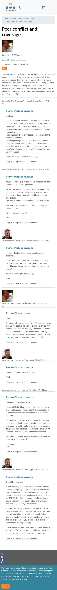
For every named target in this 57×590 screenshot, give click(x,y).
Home (6, 19)
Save (4, 68)
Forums (13, 19)
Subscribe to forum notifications (16, 64)
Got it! (5, 587)
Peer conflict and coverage (19, 111)
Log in (9, 162)
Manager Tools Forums (26, 19)
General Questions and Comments (19, 21)
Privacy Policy (20, 580)
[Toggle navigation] (50, 7)
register (18, 162)
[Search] (19, 7)
